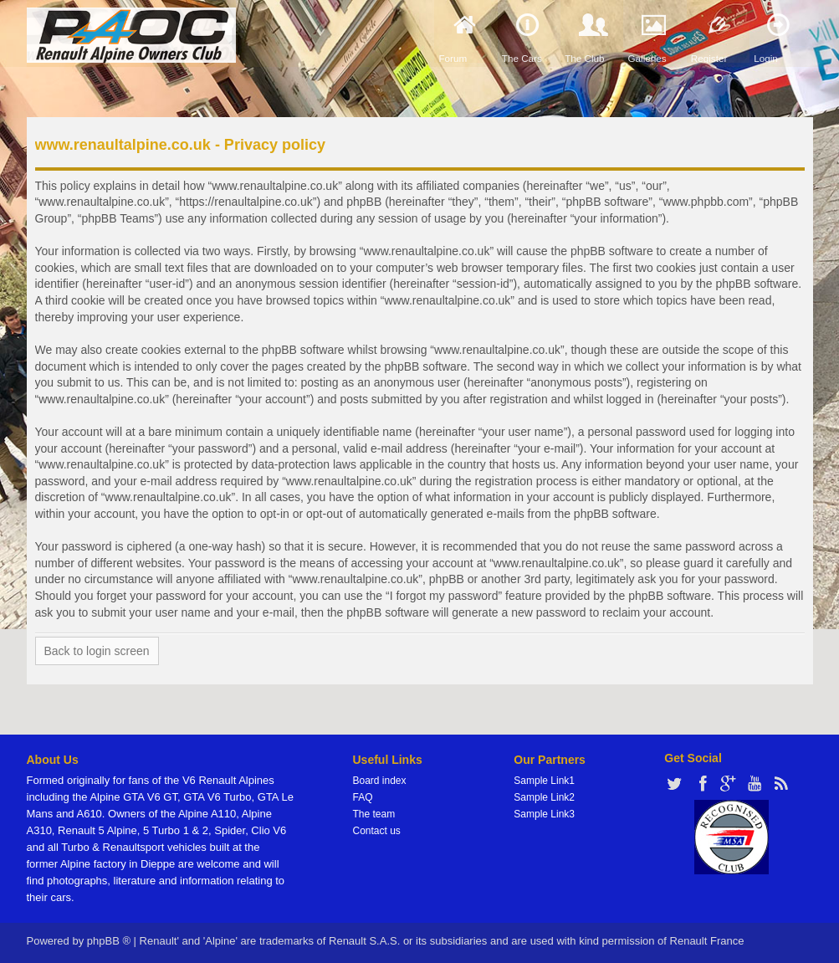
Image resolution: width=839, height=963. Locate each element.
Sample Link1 (544, 780)
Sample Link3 (544, 814)
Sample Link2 (544, 797)
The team (374, 814)
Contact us (377, 831)
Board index (380, 780)
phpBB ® (108, 941)
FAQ (363, 797)
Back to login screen (97, 651)
